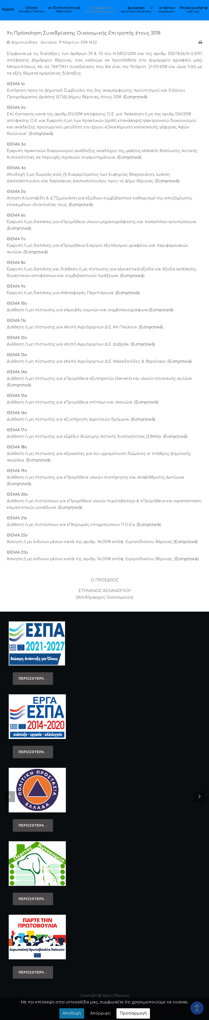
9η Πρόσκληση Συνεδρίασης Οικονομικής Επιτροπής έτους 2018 (86, 32)
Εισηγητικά (135, 96)
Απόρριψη (100, 1013)
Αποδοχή (72, 1013)
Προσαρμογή (133, 1013)
